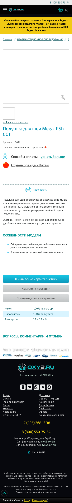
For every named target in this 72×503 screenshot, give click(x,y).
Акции (6, 395)
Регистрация (39, 500)
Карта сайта (9, 411)
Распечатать (40, 189)
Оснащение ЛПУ (12, 415)
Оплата (7, 398)
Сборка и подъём (49, 398)
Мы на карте (38, 452)
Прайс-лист (45, 408)
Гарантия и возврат (13, 402)
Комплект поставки (36, 288)
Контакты (8, 408)
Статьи (6, 405)
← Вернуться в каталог (15, 122)
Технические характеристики (36, 279)
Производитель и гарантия (36, 298)
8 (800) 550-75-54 (59, 2)
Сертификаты (46, 405)
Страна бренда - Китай (30, 165)
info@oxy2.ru (48, 441)
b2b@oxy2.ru (49, 445)
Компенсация (46, 402)
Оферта (43, 411)
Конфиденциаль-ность (51, 415)
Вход (27, 500)
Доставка (44, 395)
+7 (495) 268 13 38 (36, 423)
